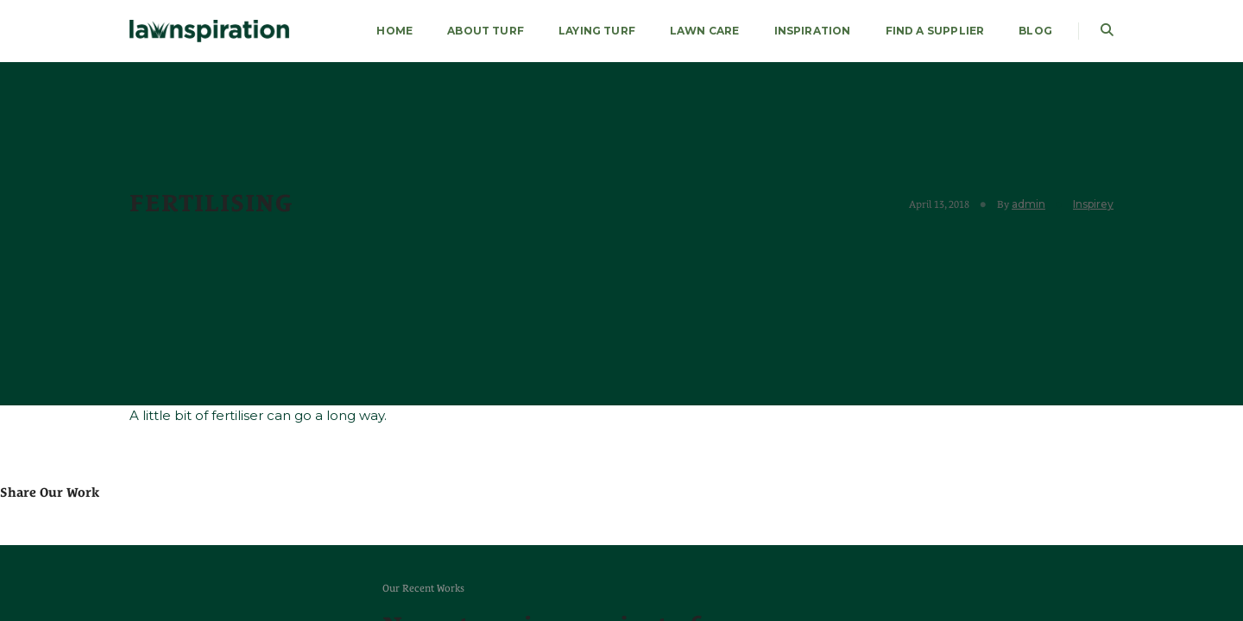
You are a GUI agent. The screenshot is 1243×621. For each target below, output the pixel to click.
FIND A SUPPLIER (935, 30)
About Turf (485, 30)
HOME (394, 30)
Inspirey (1093, 204)
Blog (1035, 30)
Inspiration (812, 30)
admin (1028, 204)
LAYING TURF (596, 30)
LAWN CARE (705, 30)
